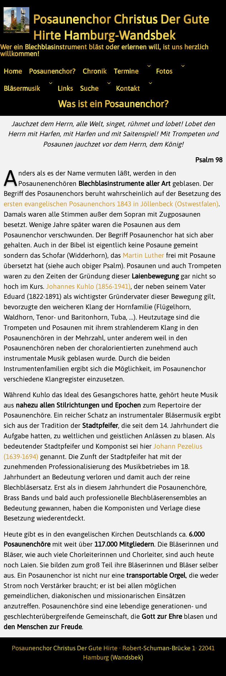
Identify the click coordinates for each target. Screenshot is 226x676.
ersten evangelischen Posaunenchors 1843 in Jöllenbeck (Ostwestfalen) (111, 204)
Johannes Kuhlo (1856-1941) (88, 286)
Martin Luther (143, 255)
